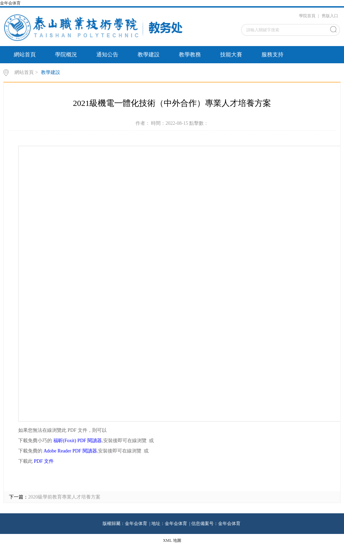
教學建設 (149, 54)
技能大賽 (231, 54)
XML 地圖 (172, 540)
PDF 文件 (44, 461)
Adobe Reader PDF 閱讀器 (70, 450)
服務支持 (272, 54)
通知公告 (107, 54)
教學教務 (190, 54)
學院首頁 (307, 15)
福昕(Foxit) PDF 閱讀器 (77, 440)
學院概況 (66, 54)
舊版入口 (330, 15)
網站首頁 (25, 54)
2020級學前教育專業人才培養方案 (64, 497)
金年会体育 (11, 3)
